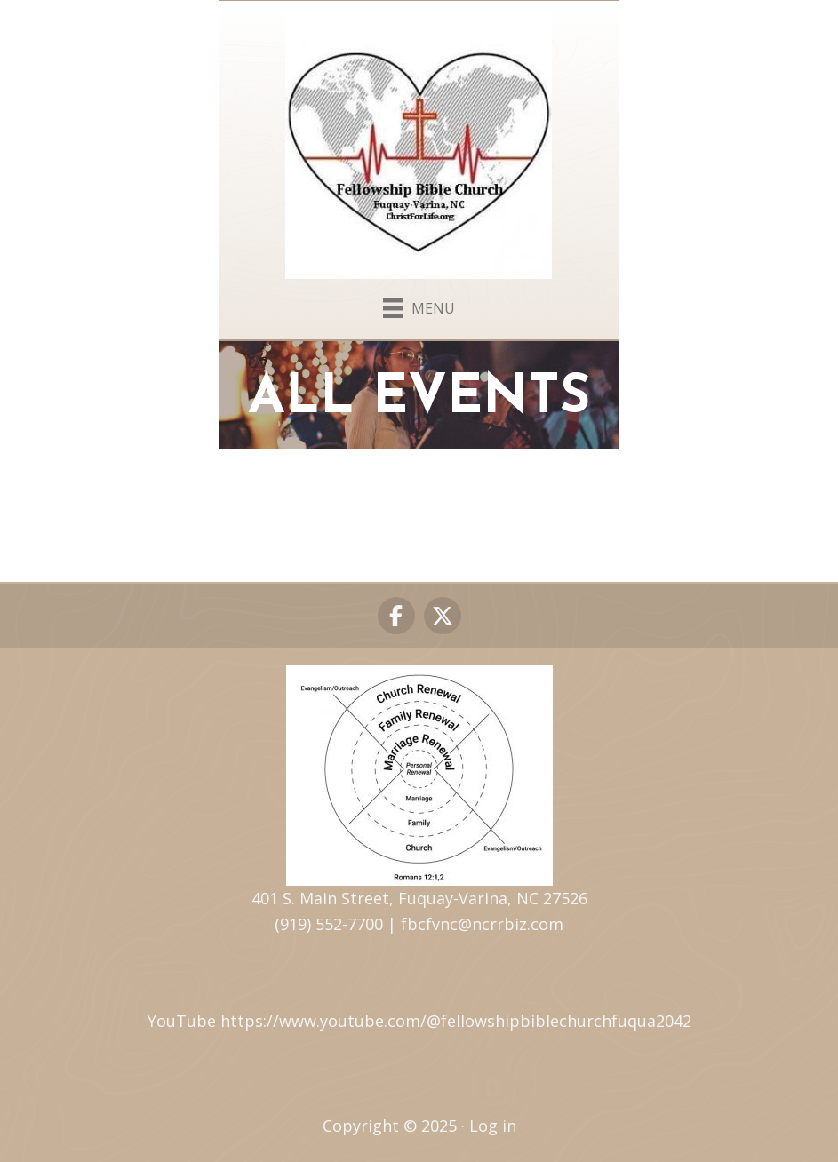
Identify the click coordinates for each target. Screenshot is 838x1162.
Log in (492, 1125)
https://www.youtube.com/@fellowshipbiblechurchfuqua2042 (455, 1020)
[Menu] (419, 304)
